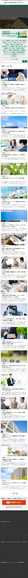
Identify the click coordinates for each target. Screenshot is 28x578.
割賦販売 (12, 46)
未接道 (4, 42)
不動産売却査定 (16, 50)
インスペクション (7, 54)
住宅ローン (5, 50)
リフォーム (19, 42)
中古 (10, 48)
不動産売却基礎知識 (20, 52)
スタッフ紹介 (8, 541)
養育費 (22, 48)
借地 (20, 40)
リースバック (9, 42)
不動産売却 (8, 40)
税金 (25, 46)
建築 (15, 42)
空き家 (16, 40)
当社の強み (24, 541)
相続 (13, 40)
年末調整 (17, 44)
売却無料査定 (21, 562)
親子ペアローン (7, 52)
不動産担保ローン (5, 46)
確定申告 (12, 44)
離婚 (16, 46)
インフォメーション (13, 562)
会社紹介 (3, 541)
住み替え (7, 44)
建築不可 (24, 40)
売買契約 (6, 48)
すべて (3, 40)
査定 (24, 42)
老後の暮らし (14, 56)
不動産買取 (14, 54)
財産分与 (20, 46)
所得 (21, 44)
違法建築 (13, 52)
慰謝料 (10, 50)
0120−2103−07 (15, 507)
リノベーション (21, 54)
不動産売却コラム (4, 562)
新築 (13, 48)
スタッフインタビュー (16, 541)
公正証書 (17, 48)
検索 (25, 61)
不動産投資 (23, 50)
